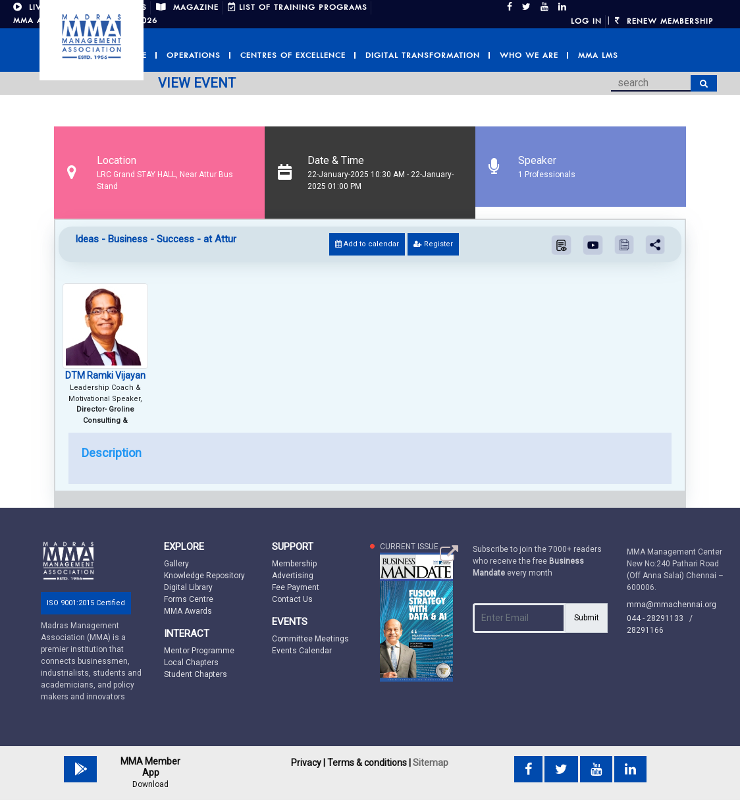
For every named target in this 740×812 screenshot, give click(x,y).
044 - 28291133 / (663, 618)
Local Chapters (191, 662)
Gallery (176, 563)
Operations (194, 55)
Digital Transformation (422, 55)
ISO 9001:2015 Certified (86, 603)
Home (134, 55)
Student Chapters (195, 674)
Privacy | (308, 762)
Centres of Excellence (293, 55)
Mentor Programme (199, 650)
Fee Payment (295, 587)
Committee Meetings (310, 638)
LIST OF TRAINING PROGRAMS (297, 7)
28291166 (645, 630)
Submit (586, 617)
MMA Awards (188, 611)
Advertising (292, 575)
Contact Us (292, 599)
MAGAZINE (187, 7)
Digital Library (188, 587)
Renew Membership (664, 21)
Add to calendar (367, 244)
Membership (294, 563)
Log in (586, 21)
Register (433, 244)
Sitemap (430, 762)
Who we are (529, 55)
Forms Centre (188, 599)
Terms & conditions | (369, 762)
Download (150, 784)
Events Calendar (302, 650)
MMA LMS (598, 55)
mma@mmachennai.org (671, 604)
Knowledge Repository (204, 575)
